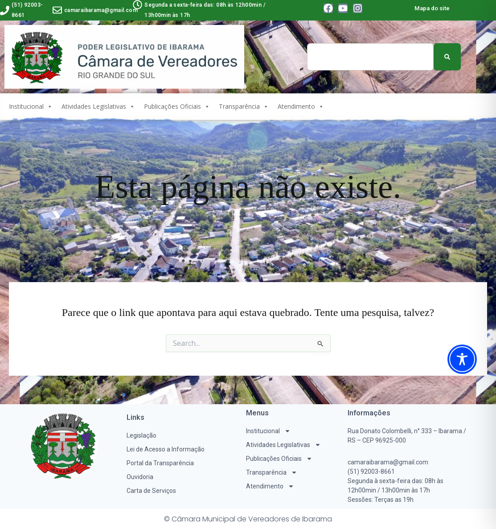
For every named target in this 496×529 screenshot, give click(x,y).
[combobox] (370, 56)
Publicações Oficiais (177, 106)
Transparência (244, 106)
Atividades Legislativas (98, 106)
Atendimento (301, 106)
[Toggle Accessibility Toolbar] (462, 359)
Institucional (31, 106)
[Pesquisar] (447, 56)
